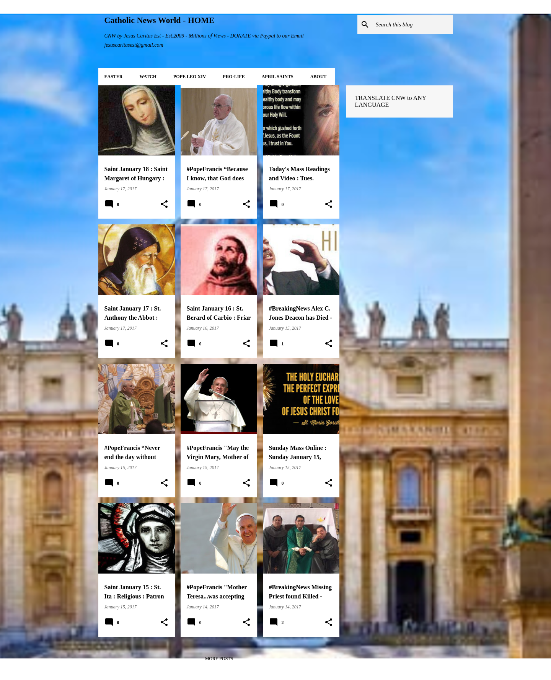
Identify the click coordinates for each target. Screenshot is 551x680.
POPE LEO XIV (189, 76)
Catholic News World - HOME (159, 20)
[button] (164, 204)
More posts (219, 658)
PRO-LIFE (234, 76)
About (318, 76)
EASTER (113, 76)
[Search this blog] (413, 24)
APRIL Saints (277, 76)
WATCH (148, 76)
